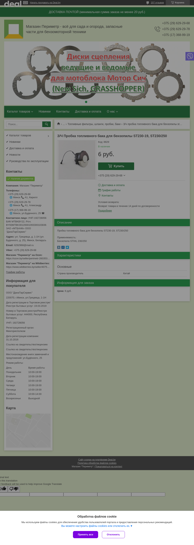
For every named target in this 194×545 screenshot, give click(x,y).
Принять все (85, 534)
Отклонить (113, 534)
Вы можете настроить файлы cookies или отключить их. (95, 525)
